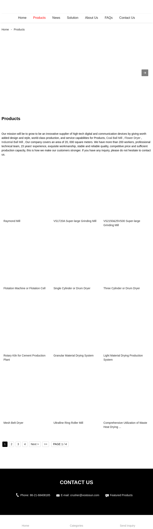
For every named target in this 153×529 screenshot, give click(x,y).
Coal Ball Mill (114, 137)
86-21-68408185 (40, 495)
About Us (91, 17)
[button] (145, 72)
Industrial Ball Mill (12, 142)
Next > (35, 444)
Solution (72, 17)
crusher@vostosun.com (84, 495)
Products (39, 17)
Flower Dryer (132, 137)
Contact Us (127, 17)
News (56, 17)
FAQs (109, 17)
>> (45, 444)
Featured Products (121, 495)
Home (22, 17)
